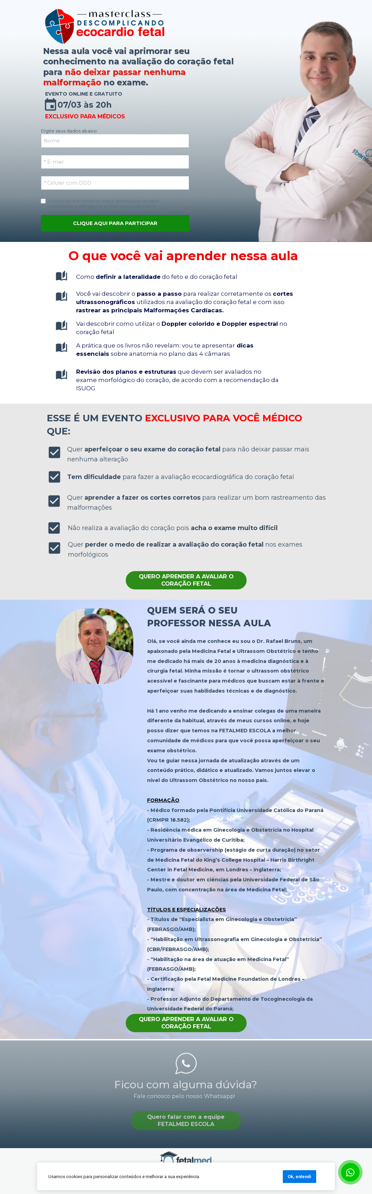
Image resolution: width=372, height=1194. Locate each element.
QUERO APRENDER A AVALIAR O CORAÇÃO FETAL (186, 580)
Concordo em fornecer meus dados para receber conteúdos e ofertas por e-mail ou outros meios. (105, 203)
